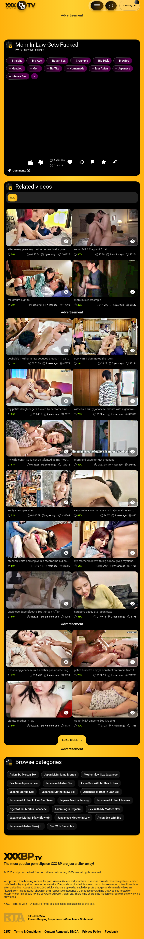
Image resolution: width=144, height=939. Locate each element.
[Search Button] (111, 5)
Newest (28, 49)
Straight (39, 49)
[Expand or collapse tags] (34, 76)
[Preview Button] (66, 241)
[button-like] (30, 162)
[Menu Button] (97, 5)
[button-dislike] (40, 162)
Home (18, 49)
